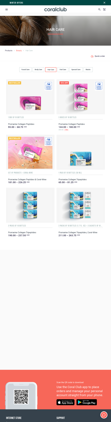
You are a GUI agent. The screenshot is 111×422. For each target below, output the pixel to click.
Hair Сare (51, 70)
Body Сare (38, 69)
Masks (88, 69)
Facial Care (25, 69)
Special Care (75, 69)
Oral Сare (63, 69)
